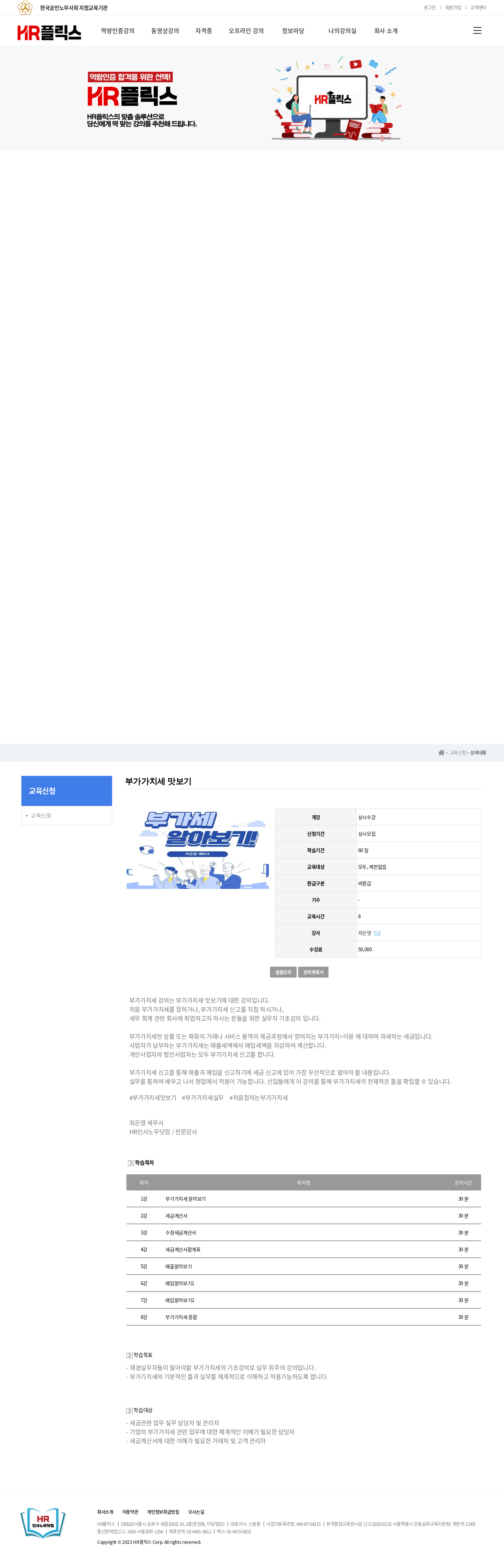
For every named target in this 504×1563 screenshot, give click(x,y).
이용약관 (130, 1512)
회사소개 (105, 1512)
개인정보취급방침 (163, 1512)
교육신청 (41, 815)
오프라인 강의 (246, 30)
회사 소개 (386, 30)
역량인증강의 (118, 30)
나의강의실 (342, 30)
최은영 (364, 932)
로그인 (430, 7)
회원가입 (453, 7)
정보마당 (293, 30)
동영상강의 (165, 30)
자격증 (203, 30)
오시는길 (196, 1512)
